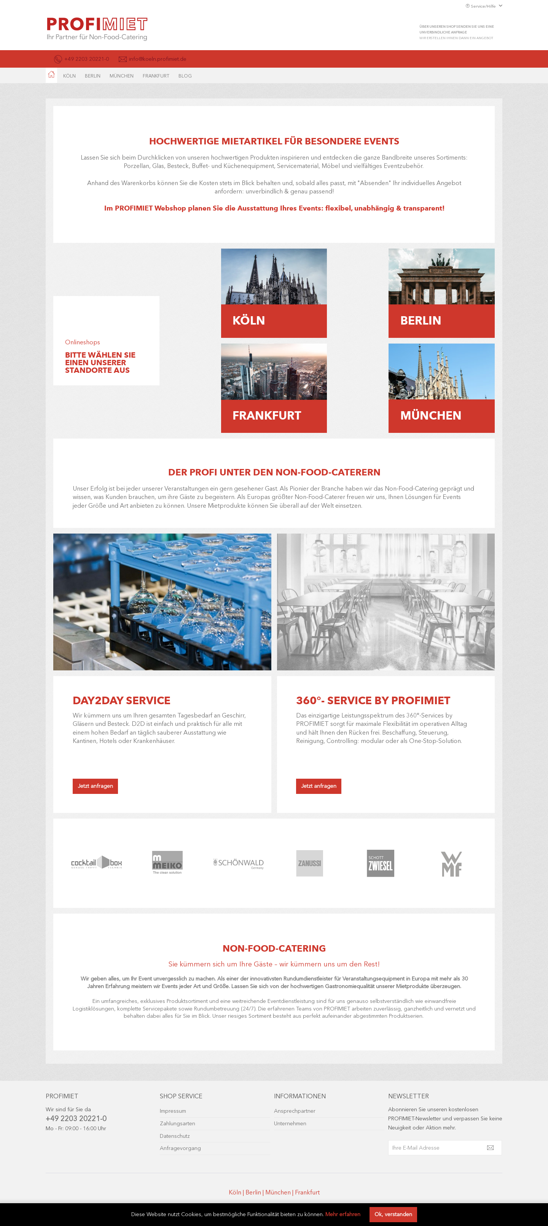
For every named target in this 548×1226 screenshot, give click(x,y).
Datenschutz (175, 1136)
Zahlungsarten (177, 1123)
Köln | (237, 1192)
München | (280, 1192)
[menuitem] (51, 75)
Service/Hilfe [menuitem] (481, 6)
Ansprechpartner (294, 1111)
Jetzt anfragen (95, 786)
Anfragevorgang (180, 1148)
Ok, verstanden (393, 1214)
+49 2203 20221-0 (76, 1118)
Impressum (173, 1111)
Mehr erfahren (342, 1214)
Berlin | (255, 1192)
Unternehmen (290, 1123)
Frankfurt (307, 1192)
